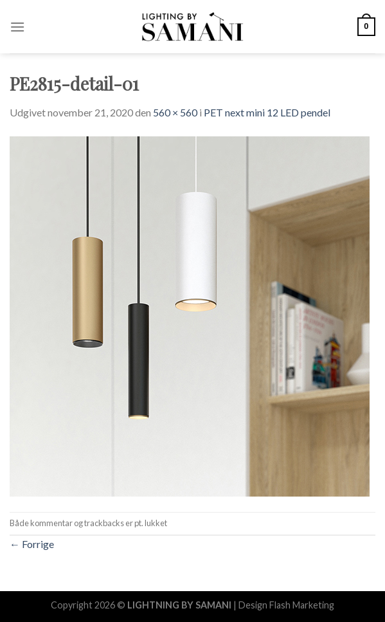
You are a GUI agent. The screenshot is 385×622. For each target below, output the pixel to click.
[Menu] (17, 26)
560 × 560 (175, 112)
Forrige (32, 544)
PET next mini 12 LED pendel (267, 112)
